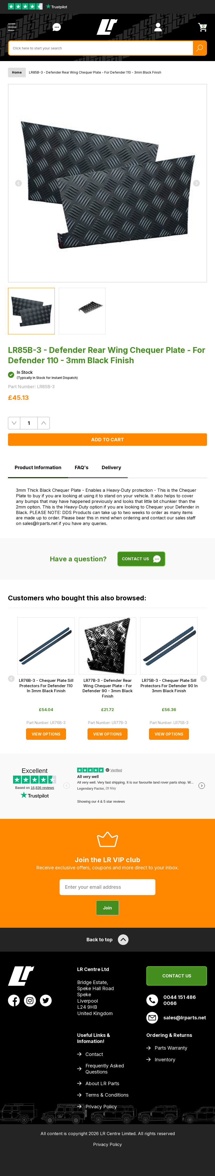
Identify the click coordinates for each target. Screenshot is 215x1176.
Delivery (111, 467)
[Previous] (18, 183)
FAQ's (82, 467)
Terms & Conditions (107, 1095)
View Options (46, 734)
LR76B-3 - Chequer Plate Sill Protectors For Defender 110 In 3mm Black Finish (46, 685)
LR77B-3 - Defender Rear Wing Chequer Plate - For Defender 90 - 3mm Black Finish (107, 688)
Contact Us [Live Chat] (56, 27)
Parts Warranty (171, 1048)
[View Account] (158, 27)
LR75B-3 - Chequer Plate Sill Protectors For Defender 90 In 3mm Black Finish (169, 685)
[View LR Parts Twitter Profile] (46, 1000)
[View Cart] (202, 27)
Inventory (165, 1059)
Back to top (107, 939)
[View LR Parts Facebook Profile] (14, 1000)
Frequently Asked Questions (104, 1069)
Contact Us (176, 975)
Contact (94, 1054)
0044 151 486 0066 (171, 1000)
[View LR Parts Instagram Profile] (30, 1000)
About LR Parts (102, 1083)
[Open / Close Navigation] (12, 27)
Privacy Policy (101, 1106)
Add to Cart (107, 439)
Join (107, 907)
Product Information (38, 467)
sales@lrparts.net (176, 1018)
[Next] (196, 183)
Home (17, 72)
